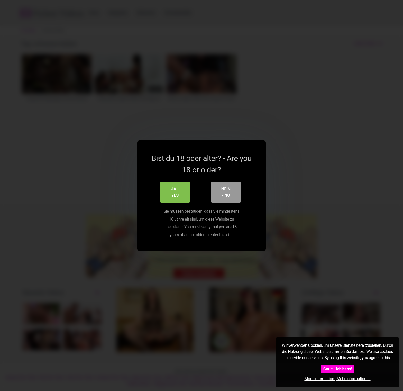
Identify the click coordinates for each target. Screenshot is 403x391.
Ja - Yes (175, 192)
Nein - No (226, 192)
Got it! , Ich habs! (337, 369)
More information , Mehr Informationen (337, 378)
